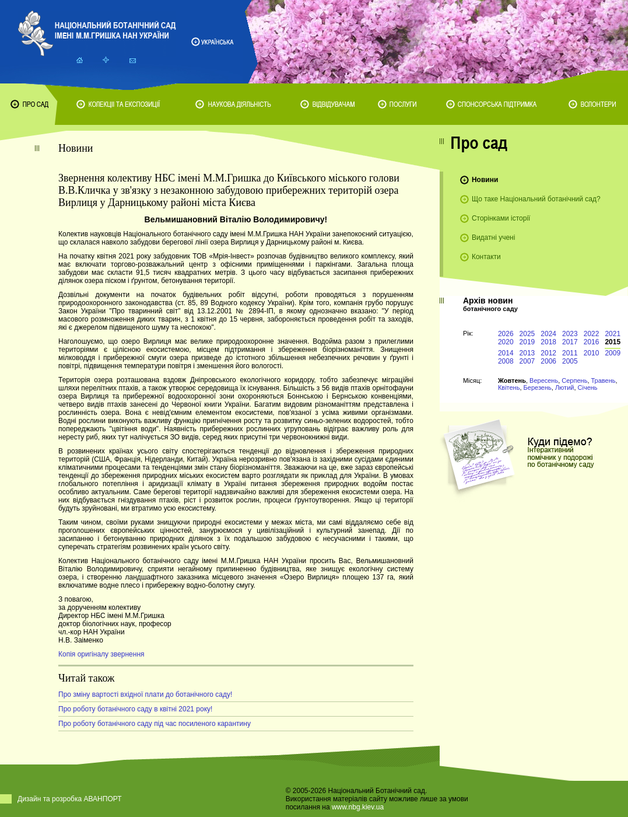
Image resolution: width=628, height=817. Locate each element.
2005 (570, 361)
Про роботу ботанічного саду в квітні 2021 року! (135, 709)
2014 (506, 353)
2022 (591, 334)
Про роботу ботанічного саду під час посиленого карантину (154, 724)
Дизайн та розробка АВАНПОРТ (69, 799)
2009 (612, 353)
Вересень (543, 380)
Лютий (564, 387)
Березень (538, 387)
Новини (485, 180)
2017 (570, 342)
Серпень (574, 380)
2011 (570, 353)
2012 (548, 353)
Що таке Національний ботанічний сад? (536, 199)
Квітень (509, 387)
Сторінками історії (501, 218)
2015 (612, 342)
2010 (591, 353)
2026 (506, 334)
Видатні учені (493, 237)
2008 (506, 361)
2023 (570, 334)
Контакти (486, 257)
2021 (612, 334)
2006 (548, 361)
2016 (591, 342)
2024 (548, 334)
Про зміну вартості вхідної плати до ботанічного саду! (145, 694)
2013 (527, 353)
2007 (527, 361)
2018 (548, 342)
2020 (506, 342)
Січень (588, 387)
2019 (527, 342)
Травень (603, 380)
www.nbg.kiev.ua (358, 807)
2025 (527, 334)
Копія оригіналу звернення (101, 654)
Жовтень (512, 380)
